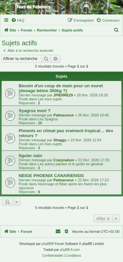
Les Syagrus (48, 119)
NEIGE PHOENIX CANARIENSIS (51, 175)
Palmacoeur (63, 115)
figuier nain (30, 155)
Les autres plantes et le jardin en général (70, 164)
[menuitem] (17, 20)
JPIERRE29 (63, 95)
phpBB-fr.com (70, 250)
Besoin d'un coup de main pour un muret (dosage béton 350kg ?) (61, 88)
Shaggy (60, 140)
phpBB (46, 244)
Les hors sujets (50, 99)
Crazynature (63, 160)
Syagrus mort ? (35, 110)
